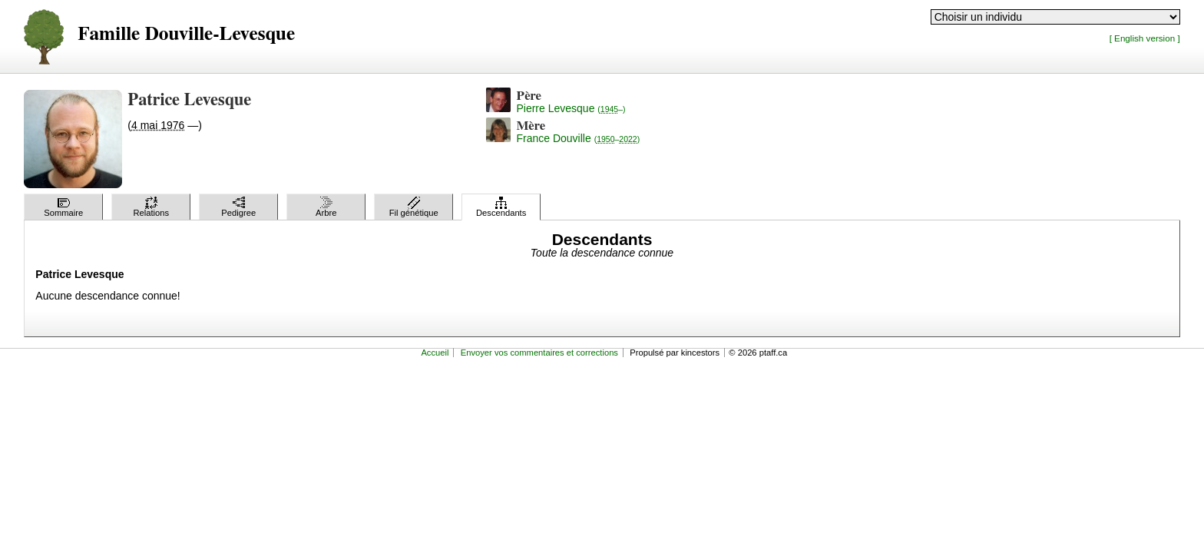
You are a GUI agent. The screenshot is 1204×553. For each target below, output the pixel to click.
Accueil (434, 352)
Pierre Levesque (570, 108)
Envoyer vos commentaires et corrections (539, 352)
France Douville (578, 138)
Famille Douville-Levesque (186, 34)
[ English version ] (1145, 38)
